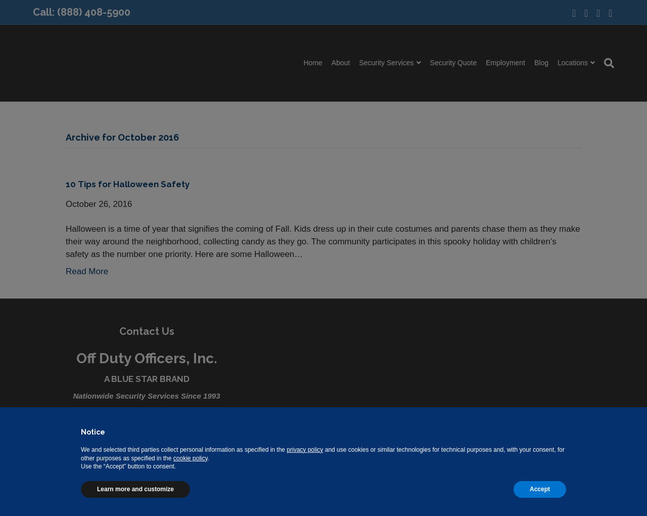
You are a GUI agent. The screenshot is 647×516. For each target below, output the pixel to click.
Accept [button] (540, 489)
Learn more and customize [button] (135, 489)
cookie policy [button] (190, 458)
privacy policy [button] (305, 449)
